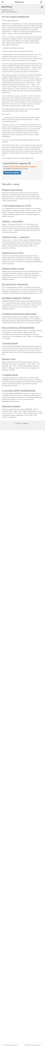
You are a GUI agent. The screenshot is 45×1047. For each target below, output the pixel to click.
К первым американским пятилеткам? (19, 314)
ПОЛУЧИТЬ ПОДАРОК (12, 172)
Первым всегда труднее (12, 253)
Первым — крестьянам (12, 221)
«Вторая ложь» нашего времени (33, 1045)
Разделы (25, 423)
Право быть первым (11, 406)
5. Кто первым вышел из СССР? (16, 205)
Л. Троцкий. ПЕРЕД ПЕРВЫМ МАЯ (18, 390)
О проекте (18, 423)
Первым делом (8, 359)
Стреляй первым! (10, 343)
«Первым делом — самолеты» (16, 237)
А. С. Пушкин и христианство (10, 1045)
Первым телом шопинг (12, 190)
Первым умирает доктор (13, 268)
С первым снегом (10, 375)
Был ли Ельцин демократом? (15, 284)
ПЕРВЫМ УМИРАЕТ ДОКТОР (16, 298)
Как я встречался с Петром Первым (18, 327)
